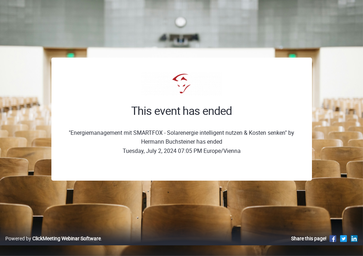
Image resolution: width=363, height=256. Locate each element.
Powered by (53, 245)
